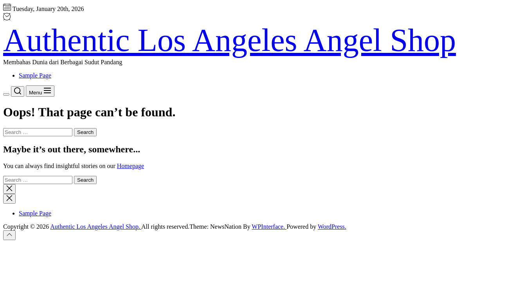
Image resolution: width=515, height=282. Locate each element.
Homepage (130, 166)
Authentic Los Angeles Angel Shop (229, 40)
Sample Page (35, 75)
